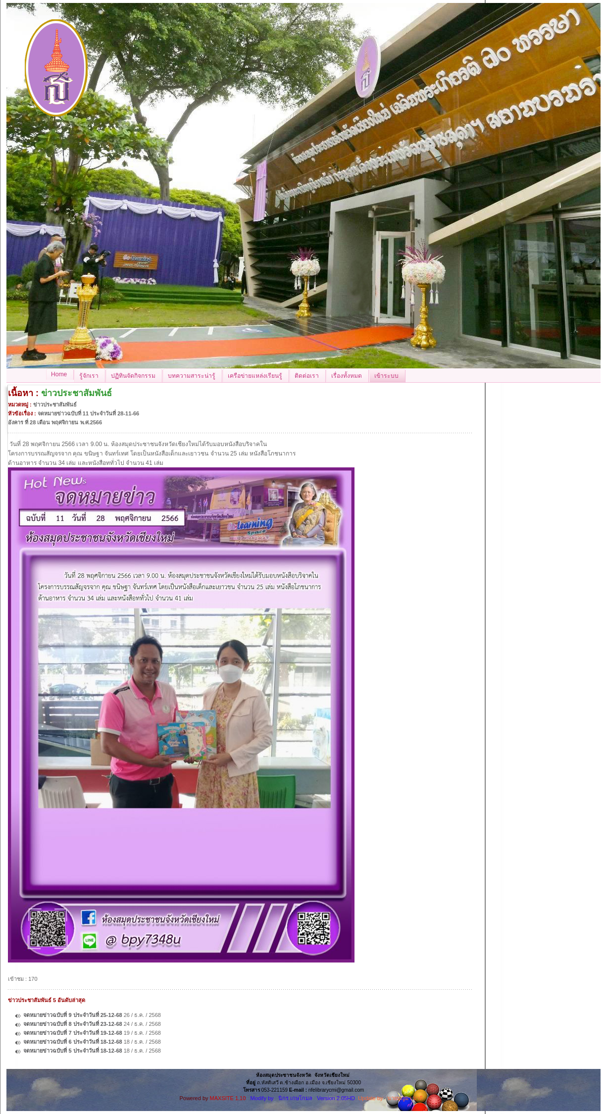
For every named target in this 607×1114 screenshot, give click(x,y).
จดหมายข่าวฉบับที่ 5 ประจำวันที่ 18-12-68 (72, 1051)
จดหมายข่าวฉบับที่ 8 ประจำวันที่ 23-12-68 (72, 1024)
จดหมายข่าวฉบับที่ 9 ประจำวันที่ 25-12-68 (72, 1015)
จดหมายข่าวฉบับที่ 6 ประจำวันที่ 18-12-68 (72, 1042)
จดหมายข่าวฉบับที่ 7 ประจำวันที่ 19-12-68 (72, 1033)
